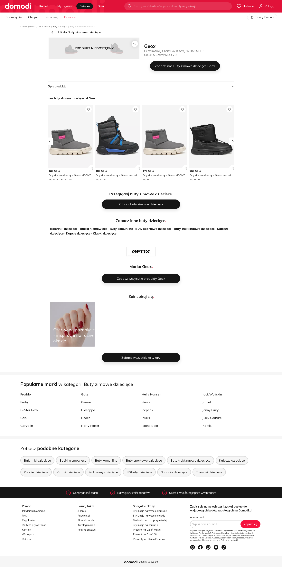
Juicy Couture (212, 418)
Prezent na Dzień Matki (147, 529)
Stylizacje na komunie (145, 525)
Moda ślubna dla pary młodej (150, 520)
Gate (84, 394)
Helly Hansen (151, 394)
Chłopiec (33, 17)
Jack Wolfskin (212, 394)
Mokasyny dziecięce (103, 472)
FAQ (24, 515)
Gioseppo (88, 410)
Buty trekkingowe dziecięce (194, 229)
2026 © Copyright (148, 561)
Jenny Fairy (210, 410)
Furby (24, 402)
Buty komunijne (121, 229)
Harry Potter (90, 426)
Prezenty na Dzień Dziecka (149, 539)
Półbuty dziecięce (139, 472)
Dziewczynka (13, 17)
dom (101, 6)
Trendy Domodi (262, 17)
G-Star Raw (29, 410)
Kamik (207, 426)
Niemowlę (51, 17)
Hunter (147, 402)
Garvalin (26, 426)
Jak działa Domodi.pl (34, 510)
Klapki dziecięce (105, 233)
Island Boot (150, 426)
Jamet (206, 402)
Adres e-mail (197, 517)
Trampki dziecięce (209, 472)
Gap (23, 418)
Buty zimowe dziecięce (81, 26)
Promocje (70, 17)
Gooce (85, 418)
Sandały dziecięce (174, 472)
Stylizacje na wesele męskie (149, 515)
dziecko (85, 6)
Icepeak (147, 410)
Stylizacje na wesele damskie (150, 510)
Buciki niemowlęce (93, 229)
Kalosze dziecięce (232, 460)
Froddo (25, 394)
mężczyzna (64, 6)
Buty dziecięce (60, 26)
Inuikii (146, 418)
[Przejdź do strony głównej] (18, 6)
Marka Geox (140, 266)
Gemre (86, 402)
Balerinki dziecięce (64, 229)
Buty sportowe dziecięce (153, 229)
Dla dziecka (44, 26)
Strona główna (27, 26)
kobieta (44, 6)
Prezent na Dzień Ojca (146, 534)
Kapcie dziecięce (78, 233)
